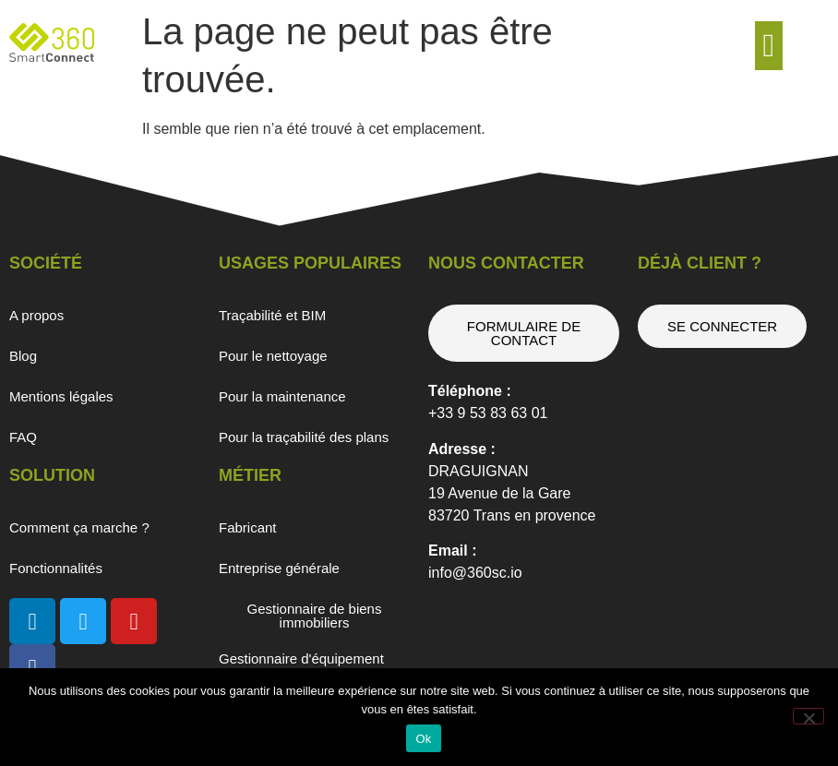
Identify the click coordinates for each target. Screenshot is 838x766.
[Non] (808, 716)
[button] (769, 45)
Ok (423, 739)
